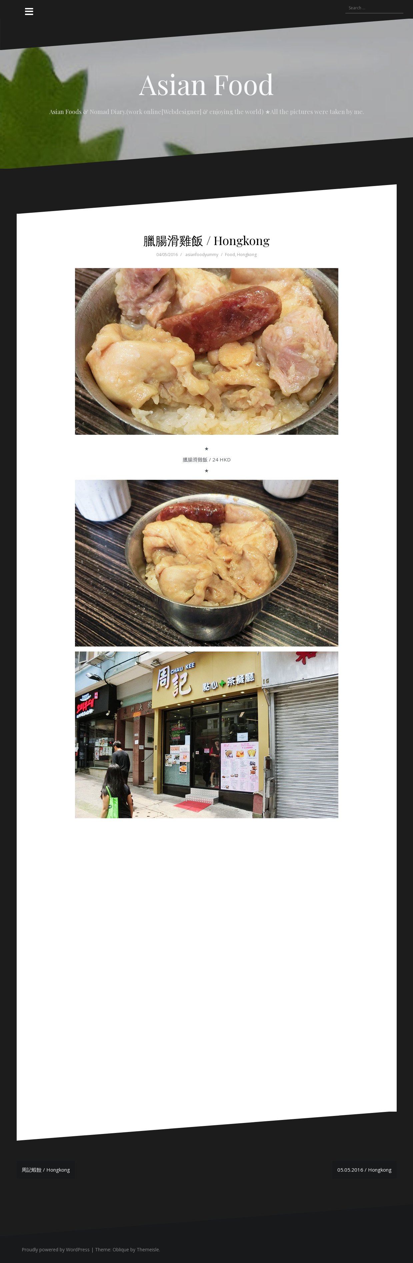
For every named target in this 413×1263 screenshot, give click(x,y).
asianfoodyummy (201, 254)
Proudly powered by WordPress (56, 1249)
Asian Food (206, 83)
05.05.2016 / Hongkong (364, 1169)
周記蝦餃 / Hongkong (46, 1169)
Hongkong (247, 254)
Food (230, 254)
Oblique (121, 1249)
